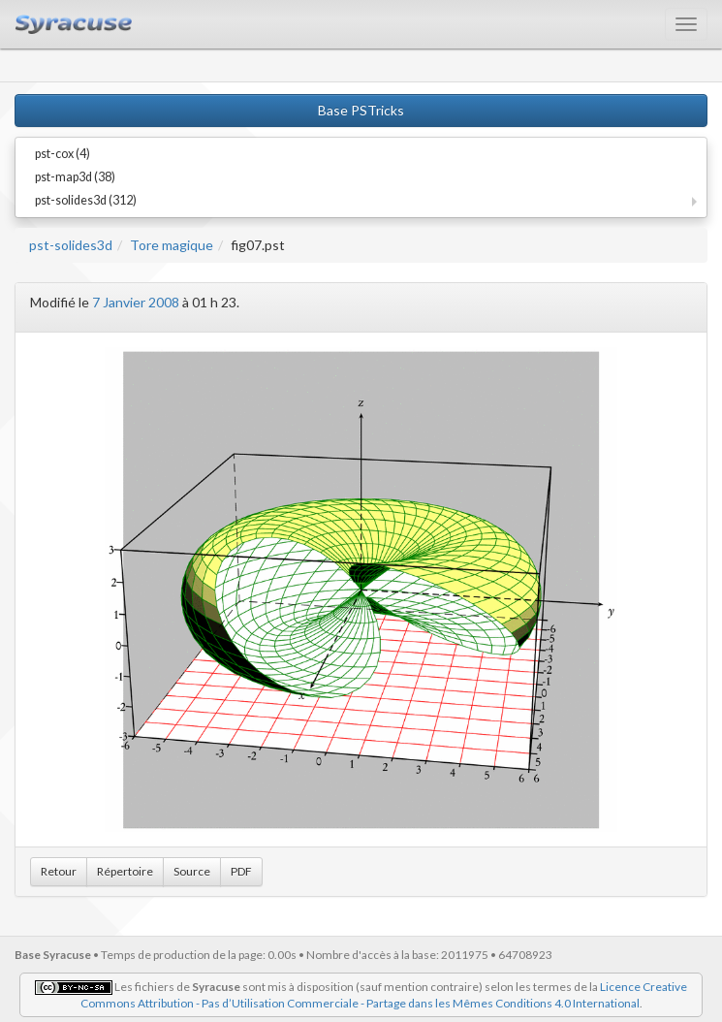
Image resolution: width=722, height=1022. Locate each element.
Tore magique (171, 245)
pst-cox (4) (62, 153)
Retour (59, 871)
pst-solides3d (70, 245)
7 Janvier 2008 (135, 302)
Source (191, 871)
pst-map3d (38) (75, 177)
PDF (241, 871)
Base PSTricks (361, 110)
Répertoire (125, 871)
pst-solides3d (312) (86, 200)
